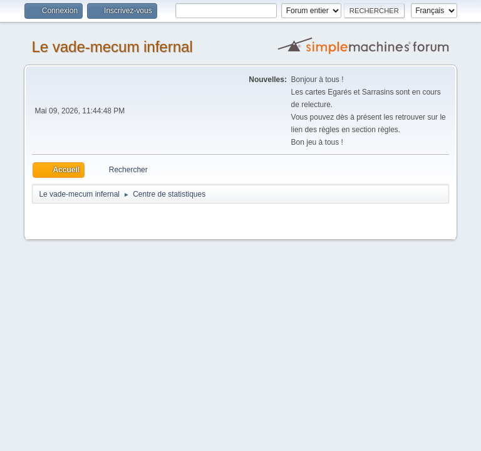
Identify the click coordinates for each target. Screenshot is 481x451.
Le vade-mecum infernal (111, 46)
